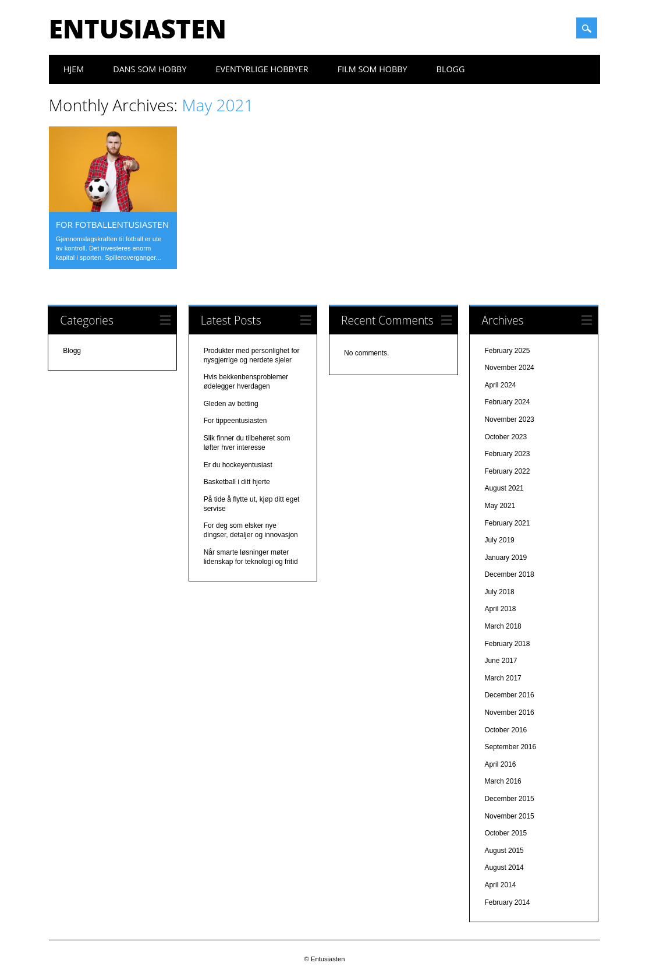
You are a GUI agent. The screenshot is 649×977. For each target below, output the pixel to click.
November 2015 (509, 816)
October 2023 (505, 437)
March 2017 (502, 678)
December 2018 (509, 574)
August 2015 (503, 851)
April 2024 (500, 385)
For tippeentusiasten (235, 421)
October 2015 (505, 833)
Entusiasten (137, 28)
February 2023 (507, 454)
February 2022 (507, 471)
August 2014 (503, 867)
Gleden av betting (231, 404)
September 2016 (510, 747)
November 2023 (509, 419)
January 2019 (505, 557)
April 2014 (500, 885)
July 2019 (499, 540)
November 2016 (509, 712)
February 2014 (507, 902)
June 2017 (500, 661)
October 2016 (505, 730)
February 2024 (507, 402)
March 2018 (502, 626)
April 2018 (500, 609)
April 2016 (500, 764)
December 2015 (509, 799)
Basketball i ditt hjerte (237, 482)
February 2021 (507, 523)
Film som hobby (372, 69)
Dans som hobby (149, 69)
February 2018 (507, 644)
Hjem (73, 69)
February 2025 (507, 351)
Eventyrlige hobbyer (261, 69)
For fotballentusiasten (112, 224)
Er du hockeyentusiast (238, 465)
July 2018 (499, 592)
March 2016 (502, 781)
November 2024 (509, 368)
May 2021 (499, 506)
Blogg (451, 69)
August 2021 (503, 488)
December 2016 (509, 695)
